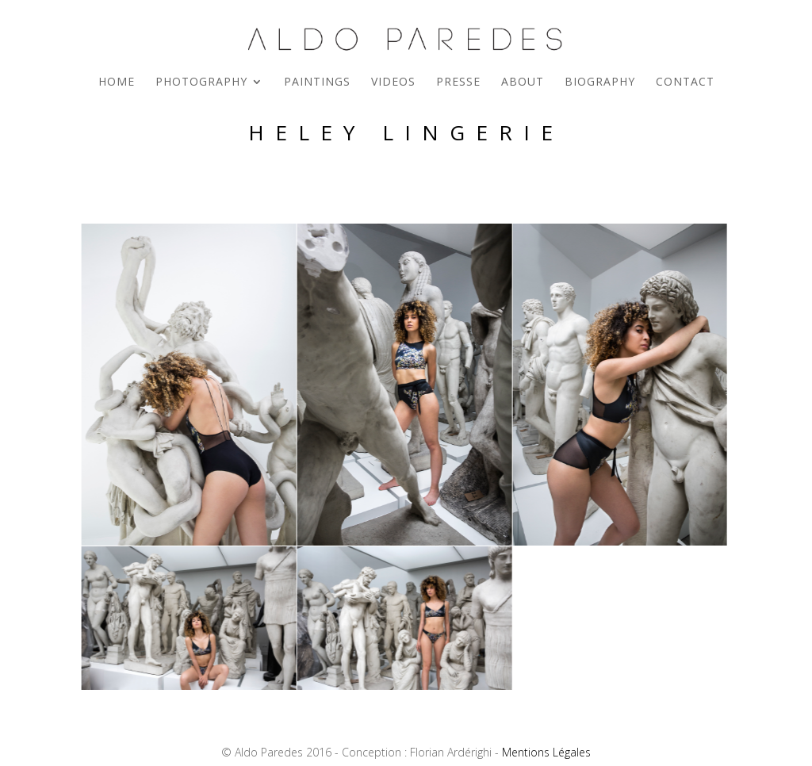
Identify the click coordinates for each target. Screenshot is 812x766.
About (522, 82)
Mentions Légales (546, 752)
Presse (458, 82)
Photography (201, 82)
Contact (685, 82)
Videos (393, 82)
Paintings (317, 82)
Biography (600, 82)
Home (116, 82)
